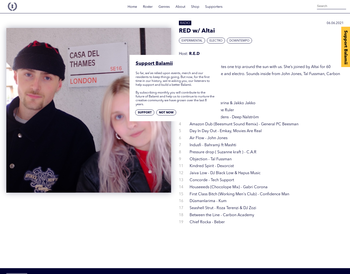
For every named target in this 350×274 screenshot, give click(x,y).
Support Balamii (345, 47)
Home (132, 7)
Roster (148, 7)
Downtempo (239, 40)
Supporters (213, 7)
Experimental (192, 40)
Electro (216, 40)
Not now (166, 112)
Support (145, 112)
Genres (164, 7)
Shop (195, 7)
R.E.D (194, 54)
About (180, 7)
